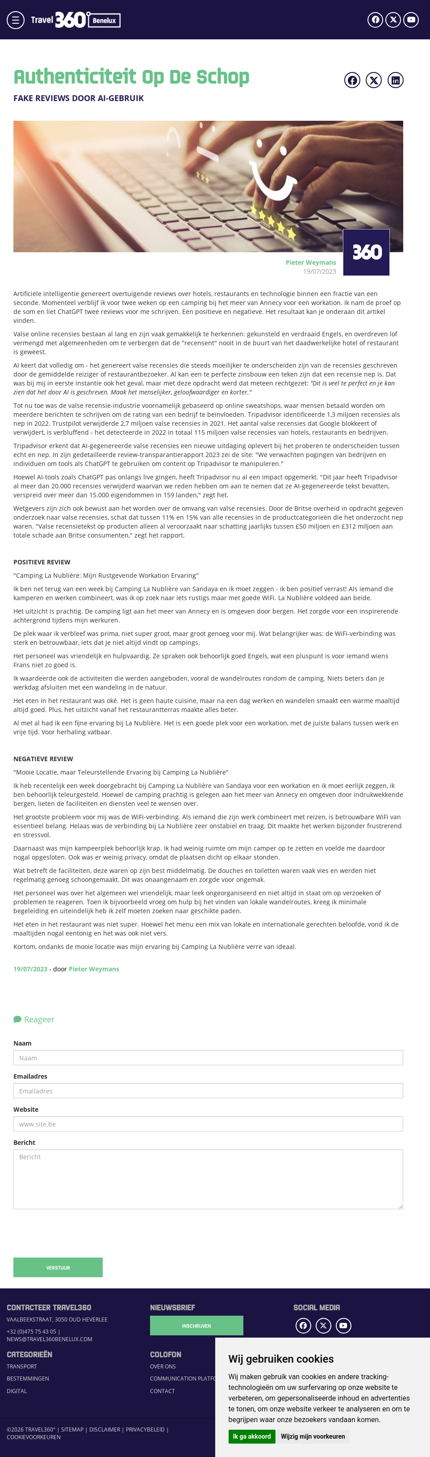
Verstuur (58, 1267)
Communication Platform (187, 1378)
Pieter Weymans (94, 969)
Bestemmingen (28, 1378)
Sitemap (72, 1429)
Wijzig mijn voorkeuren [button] (313, 1436)
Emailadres (30, 1076)
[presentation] (81, 1233)
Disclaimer (104, 1429)
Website (25, 1109)
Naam (22, 1043)
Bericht (24, 1142)
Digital (17, 1391)
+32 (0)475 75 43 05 (31, 1331)
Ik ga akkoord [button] (252, 1436)
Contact (162, 1391)
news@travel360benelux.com (49, 1339)
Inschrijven (194, 1325)
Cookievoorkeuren (34, 1437)
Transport (22, 1366)
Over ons (163, 1366)
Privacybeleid (145, 1429)
